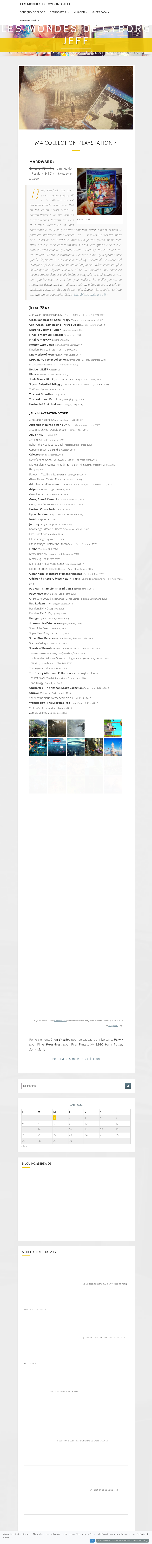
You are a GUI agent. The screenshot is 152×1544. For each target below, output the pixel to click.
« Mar (24, 1146)
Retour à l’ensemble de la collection (76, 1059)
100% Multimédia (30, 20)
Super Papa (99, 12)
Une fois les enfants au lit (90, 295)
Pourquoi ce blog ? (32, 12)
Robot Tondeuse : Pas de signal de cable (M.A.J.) (82, 1440)
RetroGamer (58, 12)
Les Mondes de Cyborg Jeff (45, 4)
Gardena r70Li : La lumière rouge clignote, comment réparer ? (90, 1539)
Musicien (79, 12)
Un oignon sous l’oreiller (104, 1490)
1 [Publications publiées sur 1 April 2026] (54, 1118)
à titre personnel (60, 1021)
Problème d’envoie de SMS (64, 1391)
